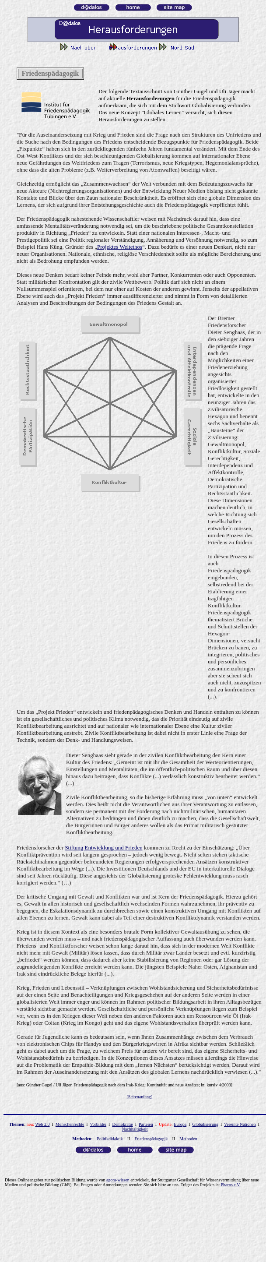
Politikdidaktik (109, 1138)
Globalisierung (205, 1124)
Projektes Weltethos (119, 246)
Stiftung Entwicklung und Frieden (103, 847)
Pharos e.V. (231, 1184)
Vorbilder (98, 1124)
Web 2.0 (42, 1124)
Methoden (188, 1138)
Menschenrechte (70, 1124)
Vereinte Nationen (240, 1124)
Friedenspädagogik (151, 1138)
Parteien (146, 1124)
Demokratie (122, 1124)
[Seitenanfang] (140, 1096)
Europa (180, 1124)
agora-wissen (118, 1179)
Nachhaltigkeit (135, 1129)
